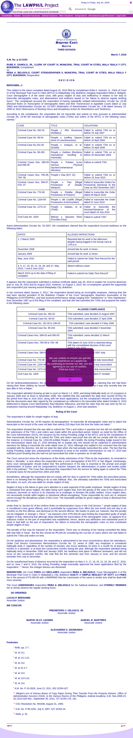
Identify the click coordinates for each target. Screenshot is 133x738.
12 (47, 513)
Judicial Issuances (50, 16)
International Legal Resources (101, 16)
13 (20, 566)
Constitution (7, 16)
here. (78, 369)
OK (69, 379)
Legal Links (121, 16)
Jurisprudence (81, 16)
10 (20, 500)
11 (102, 505)
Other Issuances (66, 16)
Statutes (17, 16)
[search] (97, 9)
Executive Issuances (31, 16)
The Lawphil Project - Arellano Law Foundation (24, 721)
